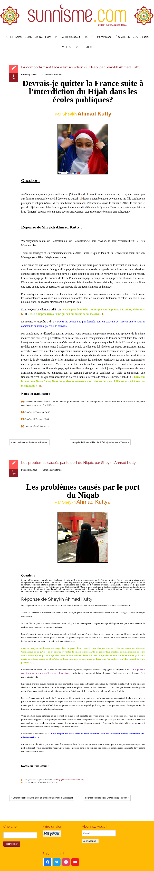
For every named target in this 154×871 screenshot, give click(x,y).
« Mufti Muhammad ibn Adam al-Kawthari (29, 442)
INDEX (88, 47)
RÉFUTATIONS (122, 37)
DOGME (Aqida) (13, 37)
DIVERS (78, 47)
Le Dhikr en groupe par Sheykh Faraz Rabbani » (107, 798)
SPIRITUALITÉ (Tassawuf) (67, 37)
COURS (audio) (141, 37)
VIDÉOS (66, 47)
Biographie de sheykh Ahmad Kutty (70, 780)
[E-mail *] (99, 833)
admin (34, 74)
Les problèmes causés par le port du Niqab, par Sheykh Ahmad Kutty (78, 462)
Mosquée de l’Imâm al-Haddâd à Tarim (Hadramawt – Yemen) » (100, 442)
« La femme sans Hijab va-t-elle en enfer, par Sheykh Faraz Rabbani (42, 798)
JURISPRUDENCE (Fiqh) (38, 37)
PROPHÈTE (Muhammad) (97, 37)
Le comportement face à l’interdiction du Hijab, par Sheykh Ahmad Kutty (80, 67)
